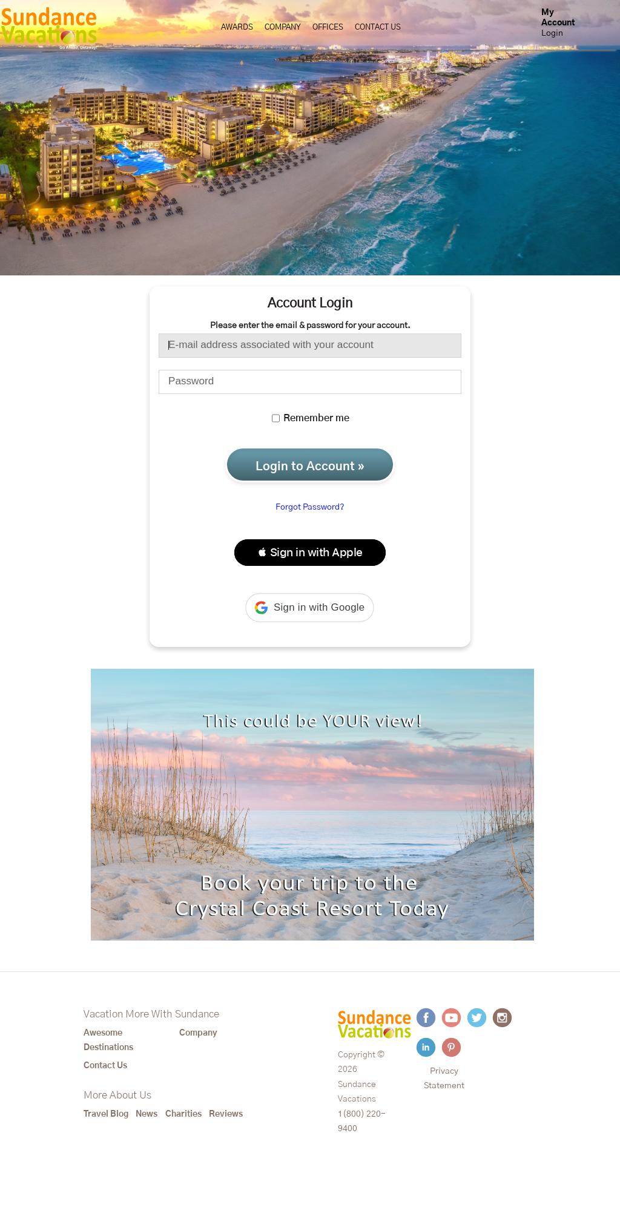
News (146, 1114)
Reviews (226, 1114)
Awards (237, 27)
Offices (327, 27)
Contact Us (378, 27)
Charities (183, 1114)
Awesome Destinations (108, 1040)
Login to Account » (310, 467)
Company (283, 27)
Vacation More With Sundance (151, 1014)
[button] (310, 552)
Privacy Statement (444, 1078)
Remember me (310, 418)
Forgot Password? (310, 507)
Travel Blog (106, 1114)
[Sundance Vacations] (48, 28)
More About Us (117, 1095)
